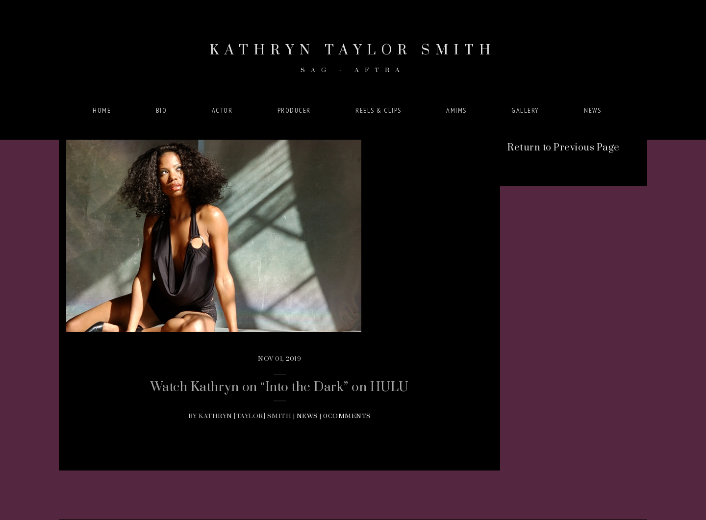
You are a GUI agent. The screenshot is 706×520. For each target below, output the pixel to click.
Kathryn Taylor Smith (353, 58)
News (307, 416)
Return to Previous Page (563, 148)
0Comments (347, 416)
